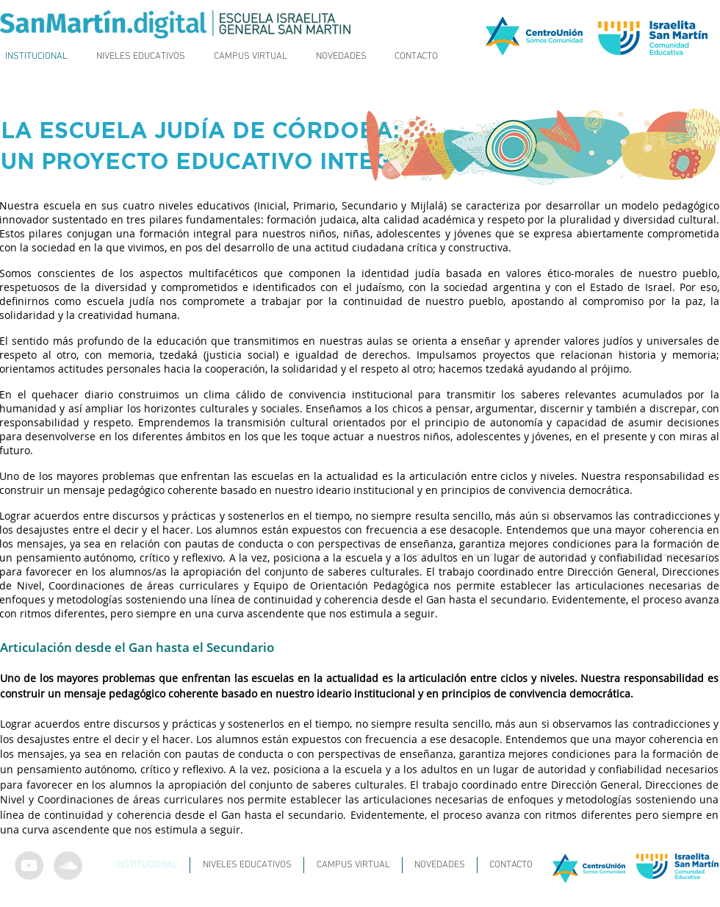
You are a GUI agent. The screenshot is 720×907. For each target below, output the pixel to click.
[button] (140, 57)
